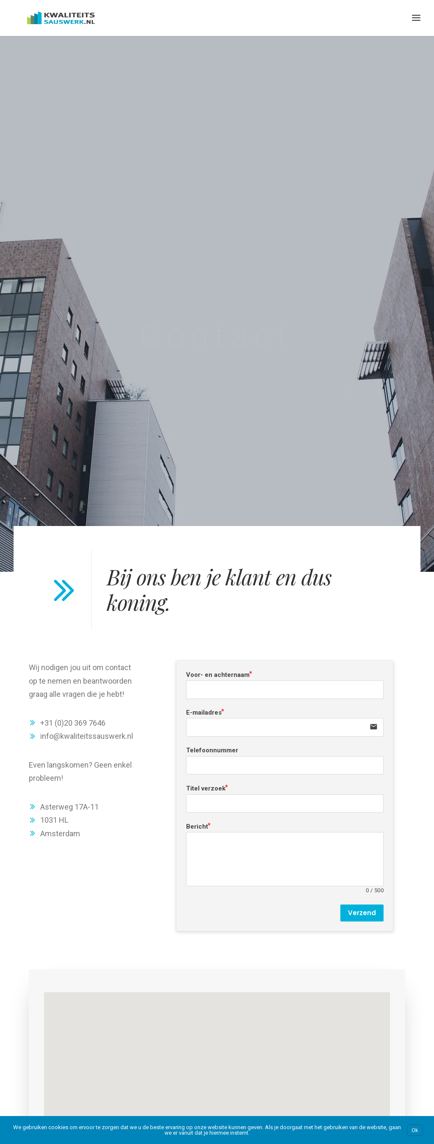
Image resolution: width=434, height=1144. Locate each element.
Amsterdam (143, 993)
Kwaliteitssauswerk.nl (382, 1006)
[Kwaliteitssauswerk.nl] (47, 17)
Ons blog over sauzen (44, 1072)
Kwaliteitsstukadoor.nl (383, 1033)
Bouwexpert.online (265, 1016)
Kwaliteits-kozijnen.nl (382, 993)
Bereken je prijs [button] (271, 912)
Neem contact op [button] (160, 912)
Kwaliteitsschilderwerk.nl (386, 1020)
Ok (415, 1130)
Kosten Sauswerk (38, 1022)
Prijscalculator (33, 1035)
